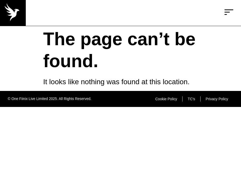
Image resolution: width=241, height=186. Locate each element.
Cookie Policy (166, 99)
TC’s (191, 99)
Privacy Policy (217, 99)
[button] (229, 13)
